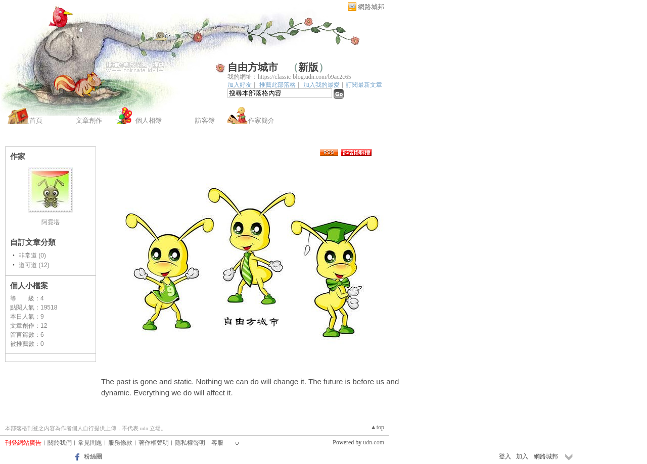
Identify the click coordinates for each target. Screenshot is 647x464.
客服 (217, 442)
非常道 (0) (32, 255)
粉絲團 (93, 456)
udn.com (373, 442)
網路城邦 (371, 7)
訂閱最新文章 (364, 84)
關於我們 (60, 442)
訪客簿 (205, 120)
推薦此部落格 (277, 84)
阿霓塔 (50, 222)
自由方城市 (252, 67)
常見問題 (90, 442)
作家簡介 (261, 120)
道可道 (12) (34, 265)
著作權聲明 (153, 442)
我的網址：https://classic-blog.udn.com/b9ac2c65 (289, 76)
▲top (377, 427)
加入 (522, 456)
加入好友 (239, 84)
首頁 (35, 120)
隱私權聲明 (190, 442)
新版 (308, 67)
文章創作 (89, 120)
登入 (505, 456)
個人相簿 (148, 120)
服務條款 (120, 442)
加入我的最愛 (321, 84)
